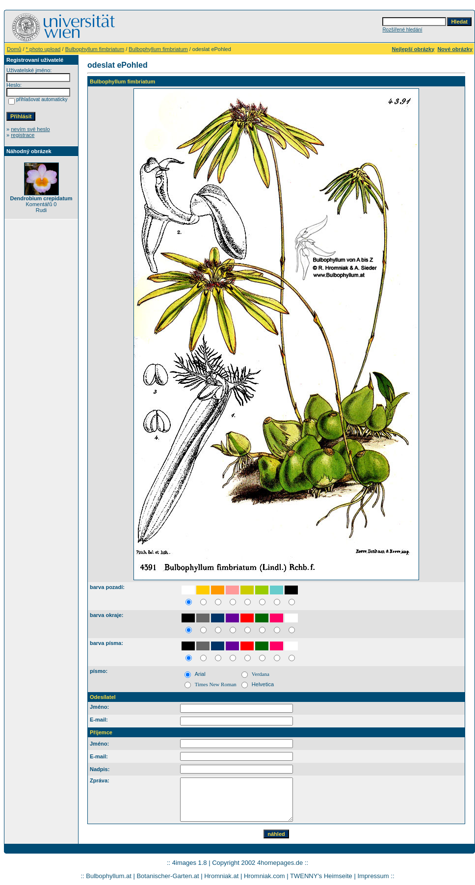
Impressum (373, 876)
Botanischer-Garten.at (167, 876)
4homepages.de (280, 862)
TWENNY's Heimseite (321, 876)
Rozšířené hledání (402, 29)
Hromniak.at (221, 876)
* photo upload (43, 49)
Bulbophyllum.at (109, 876)
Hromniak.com (264, 876)
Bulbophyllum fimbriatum (94, 49)
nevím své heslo (30, 129)
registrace (22, 135)
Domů (14, 49)
